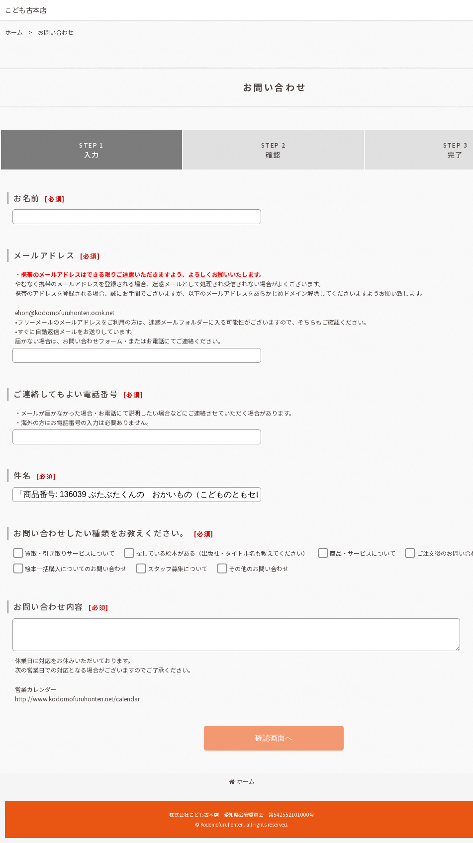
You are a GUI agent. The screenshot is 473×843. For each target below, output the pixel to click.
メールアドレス (44, 255)
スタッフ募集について (177, 568)
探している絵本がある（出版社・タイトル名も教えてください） (222, 553)
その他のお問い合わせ (258, 568)
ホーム (242, 781)
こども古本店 (26, 10)
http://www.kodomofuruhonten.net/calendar (77, 698)
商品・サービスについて (362, 553)
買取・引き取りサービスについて (69, 553)
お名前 (26, 198)
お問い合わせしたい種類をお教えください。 (101, 533)
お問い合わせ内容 (48, 606)
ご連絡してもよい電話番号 (65, 394)
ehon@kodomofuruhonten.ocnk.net (64, 312)
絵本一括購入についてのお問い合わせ (75, 568)
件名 (22, 475)
